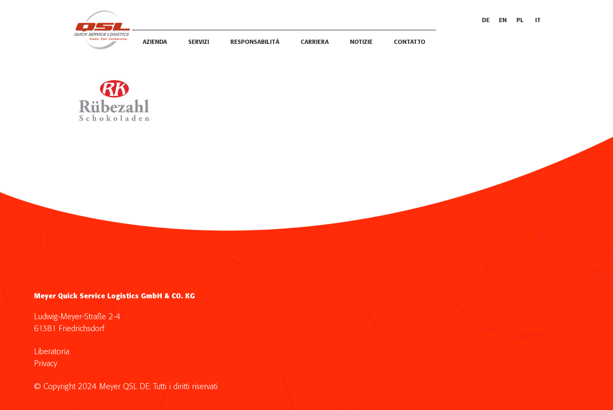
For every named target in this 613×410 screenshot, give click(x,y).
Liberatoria (51, 352)
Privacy (45, 364)
